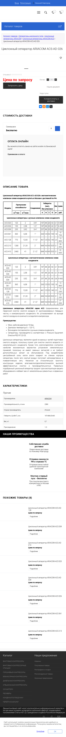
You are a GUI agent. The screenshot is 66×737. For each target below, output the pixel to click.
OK (55, 732)
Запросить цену (15, 85)
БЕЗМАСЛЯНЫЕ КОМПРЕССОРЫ (15, 676)
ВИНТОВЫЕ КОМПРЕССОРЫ (13, 661)
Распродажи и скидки (42, 670)
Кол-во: (42, 79)
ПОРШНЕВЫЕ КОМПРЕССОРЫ (14, 672)
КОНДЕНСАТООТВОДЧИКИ (13, 698)
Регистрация (25, 3)
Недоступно (44, 93)
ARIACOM (42, 398)
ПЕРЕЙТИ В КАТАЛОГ (11, 702)
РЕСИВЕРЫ (7, 693)
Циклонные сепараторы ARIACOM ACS (38, 39)
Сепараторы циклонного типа (31, 36)
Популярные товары (42, 665)
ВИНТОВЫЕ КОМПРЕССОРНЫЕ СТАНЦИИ (14, 667)
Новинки (37, 661)
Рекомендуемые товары (43, 674)
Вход (17, 3)
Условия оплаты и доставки (51, 100)
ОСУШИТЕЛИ (8, 689)
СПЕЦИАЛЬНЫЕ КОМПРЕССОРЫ (15, 685)
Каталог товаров (33, 26)
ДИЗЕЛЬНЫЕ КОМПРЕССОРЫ (14, 681)
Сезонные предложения (43, 678)
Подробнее (34, 516)
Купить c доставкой (57, 128)
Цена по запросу (17, 79)
